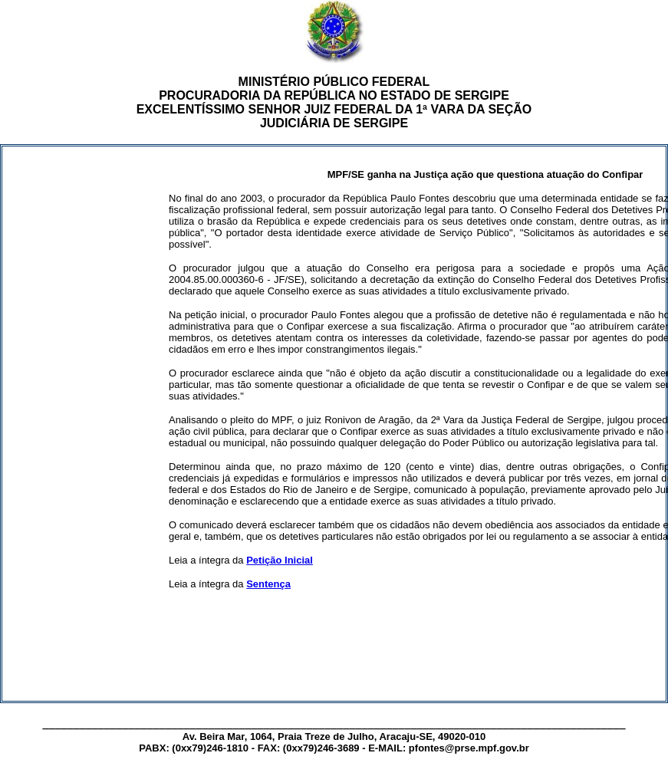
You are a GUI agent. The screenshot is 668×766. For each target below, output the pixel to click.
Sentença (268, 584)
